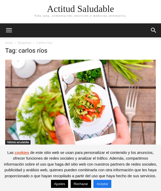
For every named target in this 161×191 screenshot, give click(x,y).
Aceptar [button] (102, 184)
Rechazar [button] (81, 184)
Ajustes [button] (59, 184)
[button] (9, 30)
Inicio (9, 42)
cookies (22, 152)
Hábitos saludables (18, 142)
